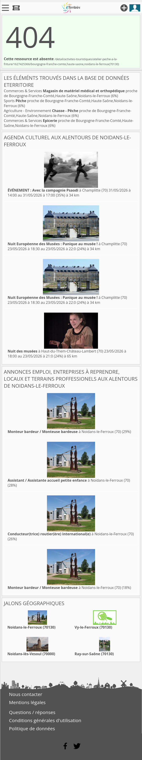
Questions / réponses (32, 712)
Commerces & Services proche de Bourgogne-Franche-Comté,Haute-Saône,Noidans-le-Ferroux (70, 93)
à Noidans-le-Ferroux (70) (64, 431)
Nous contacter (25, 694)
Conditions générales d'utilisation (45, 720)
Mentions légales (27, 702)
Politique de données (32, 728)
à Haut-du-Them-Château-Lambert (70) (55, 351)
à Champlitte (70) (58, 190)
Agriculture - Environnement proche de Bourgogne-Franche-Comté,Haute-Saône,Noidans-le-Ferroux (67, 113)
